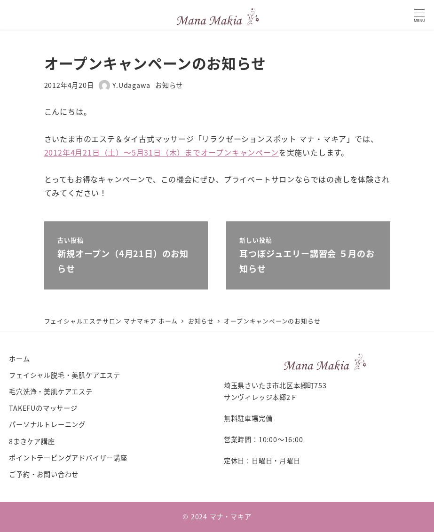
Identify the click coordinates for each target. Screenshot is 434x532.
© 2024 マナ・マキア (216, 516)
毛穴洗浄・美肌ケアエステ (51, 391)
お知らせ (169, 85)
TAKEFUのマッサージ (43, 408)
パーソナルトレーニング (47, 424)
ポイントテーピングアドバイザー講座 (68, 457)
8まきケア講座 (32, 441)
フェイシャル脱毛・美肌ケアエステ (64, 375)
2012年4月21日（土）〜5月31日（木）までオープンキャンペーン (161, 152)
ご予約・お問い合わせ (44, 474)
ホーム (19, 358)
